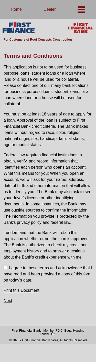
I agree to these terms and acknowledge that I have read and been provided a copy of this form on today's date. (48, 274)
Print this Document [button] (21, 290)
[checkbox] (5, 267)
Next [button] (8, 300)
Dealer (50, 9)
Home (16, 9)
